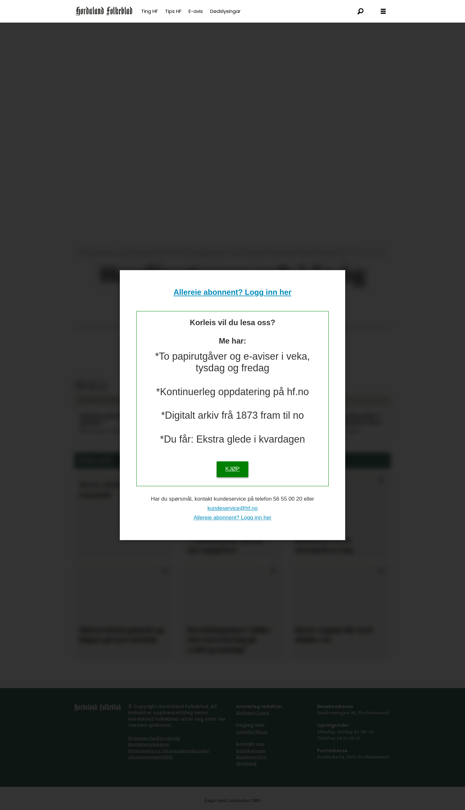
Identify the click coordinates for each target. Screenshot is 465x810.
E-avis (196, 11)
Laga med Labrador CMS (232, 800)
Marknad (246, 763)
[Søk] (360, 11)
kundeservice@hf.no (232, 508)
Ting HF (149, 11)
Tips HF (173, 11)
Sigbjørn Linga (252, 712)
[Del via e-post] (91, 385)
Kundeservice (251, 757)
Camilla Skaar (252, 731)
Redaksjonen (250, 750)
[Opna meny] (383, 11)
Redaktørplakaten (148, 744)
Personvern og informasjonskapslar (168, 750)
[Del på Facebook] (79, 385)
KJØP (232, 469)
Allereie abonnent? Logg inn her (233, 292)
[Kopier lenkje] (102, 385)
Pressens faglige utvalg (154, 738)
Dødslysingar (225, 11)
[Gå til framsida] (104, 11)
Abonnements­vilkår (150, 757)
